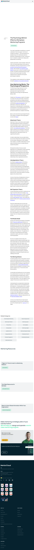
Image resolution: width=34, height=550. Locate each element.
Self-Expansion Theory (18, 197)
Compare (2, 526)
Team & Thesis (3, 512)
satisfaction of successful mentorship (21, 80)
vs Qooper (2, 536)
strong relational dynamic (23, 264)
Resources (2, 520)
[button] (32, 1)
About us (2, 508)
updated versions (18, 162)
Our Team (2, 516)
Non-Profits (2, 547)
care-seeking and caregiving (19, 128)
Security (18, 512)
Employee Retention (20, 534)
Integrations (19, 516)
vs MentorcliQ (3, 532)
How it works (19, 508)
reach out (24, 302)
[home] (5, 1)
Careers (2, 518)
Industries (2, 541)
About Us (4, 452)
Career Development (20, 532)
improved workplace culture (16, 296)
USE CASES (19, 526)
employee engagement (20, 103)
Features (18, 510)
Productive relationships (17, 222)
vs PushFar (2, 534)
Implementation (19, 514)
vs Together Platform (4, 538)
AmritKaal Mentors (4, 514)
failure (17, 116)
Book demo (5, 440)
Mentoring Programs (13, 45)
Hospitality (2, 543)
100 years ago (18, 97)
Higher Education (3, 545)
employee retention (14, 295)
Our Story (2, 510)
